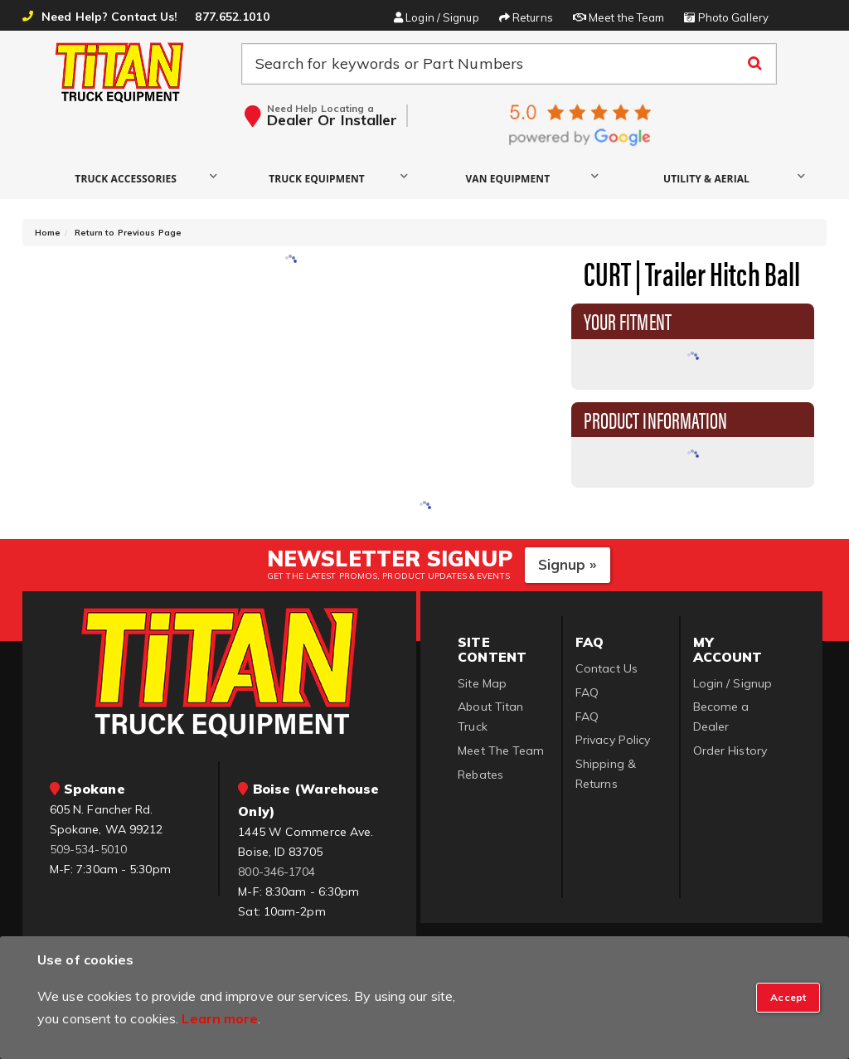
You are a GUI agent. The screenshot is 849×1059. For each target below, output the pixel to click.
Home (48, 232)
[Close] (788, 998)
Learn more (220, 1018)
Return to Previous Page (128, 232)
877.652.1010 (232, 16)
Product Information (656, 418)
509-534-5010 (88, 849)
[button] (130, 178)
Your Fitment (628, 320)
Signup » (567, 564)
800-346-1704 (276, 871)
